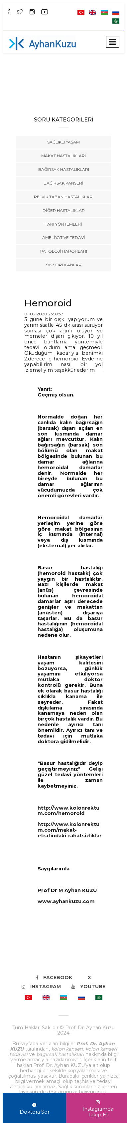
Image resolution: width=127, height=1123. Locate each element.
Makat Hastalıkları (63, 155)
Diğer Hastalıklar (64, 210)
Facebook (54, 977)
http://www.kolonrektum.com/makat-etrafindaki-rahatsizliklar (70, 830)
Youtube (88, 987)
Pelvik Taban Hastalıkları (63, 196)
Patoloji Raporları (63, 251)
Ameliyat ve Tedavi (63, 237)
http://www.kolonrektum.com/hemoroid (68, 811)
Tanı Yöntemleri (63, 224)
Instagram (41, 987)
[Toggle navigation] (112, 42)
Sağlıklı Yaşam (63, 142)
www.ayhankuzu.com (66, 901)
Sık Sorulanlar (63, 264)
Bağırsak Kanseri (63, 183)
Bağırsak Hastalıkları (63, 169)
